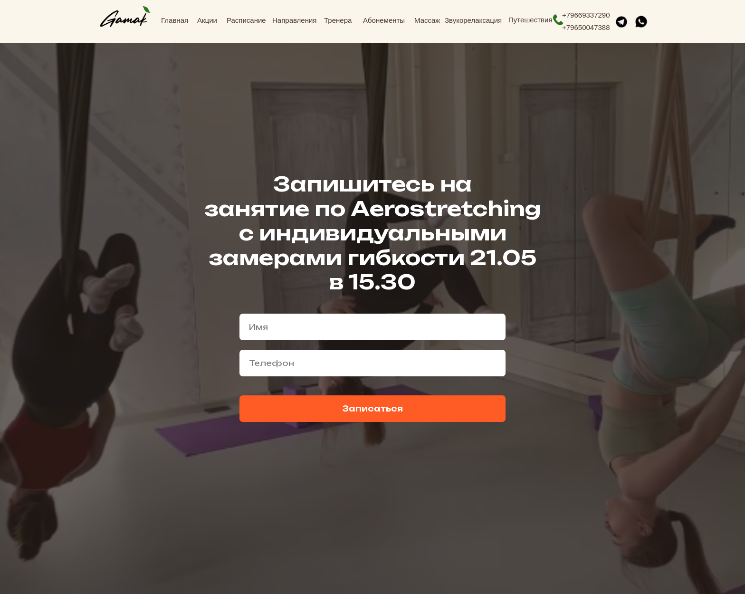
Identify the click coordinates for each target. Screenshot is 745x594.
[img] (125, 17)
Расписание (246, 20)
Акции (207, 20)
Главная (174, 20)
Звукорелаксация (473, 20)
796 (572, 27)
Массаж (427, 20)
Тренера (338, 20)
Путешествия (530, 20)
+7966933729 (584, 15)
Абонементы (384, 20)
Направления (294, 20)
